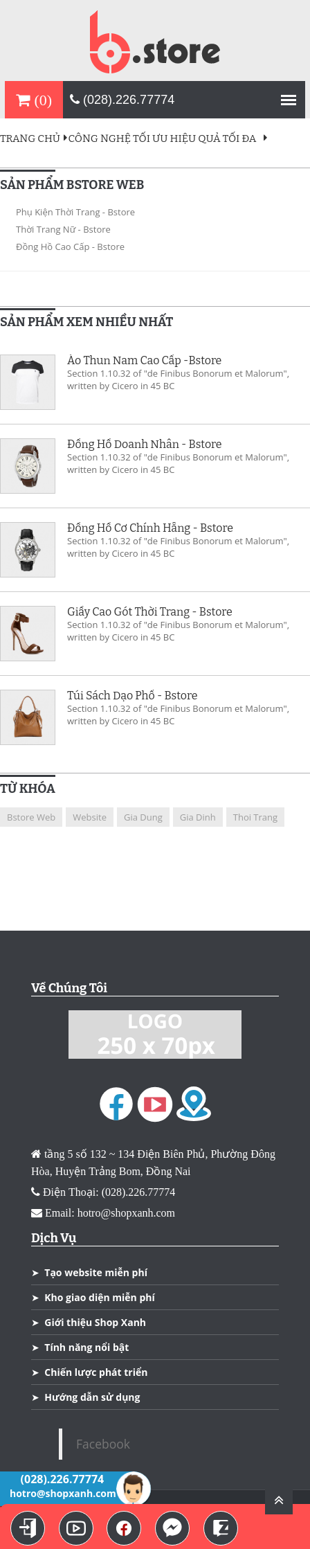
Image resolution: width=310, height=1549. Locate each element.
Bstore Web (31, 817)
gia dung (143, 817)
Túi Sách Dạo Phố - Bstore (132, 696)
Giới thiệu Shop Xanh (95, 1322)
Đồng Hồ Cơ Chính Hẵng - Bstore (150, 528)
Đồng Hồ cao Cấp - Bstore (70, 246)
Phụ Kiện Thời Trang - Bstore (75, 212)
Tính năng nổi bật (86, 1347)
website (90, 817)
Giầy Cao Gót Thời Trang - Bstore (149, 612)
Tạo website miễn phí (95, 1272)
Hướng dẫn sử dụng (92, 1397)
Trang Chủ (34, 138)
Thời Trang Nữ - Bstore (63, 229)
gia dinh (198, 817)
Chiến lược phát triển (95, 1372)
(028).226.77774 (122, 100)
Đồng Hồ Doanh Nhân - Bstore (144, 444)
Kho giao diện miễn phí (99, 1297)
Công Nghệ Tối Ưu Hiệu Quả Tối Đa (163, 138)
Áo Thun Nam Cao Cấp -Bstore (144, 361)
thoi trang (255, 817)
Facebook (103, 1443)
